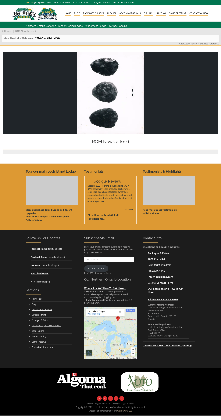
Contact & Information (42, 347)
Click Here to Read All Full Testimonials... (103, 216)
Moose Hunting (39, 336)
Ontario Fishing (39, 314)
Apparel (112, 13)
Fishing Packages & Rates (123, 403)
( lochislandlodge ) (47, 248)
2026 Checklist (156, 259)
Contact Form (126, 2)
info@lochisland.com (104, 2)
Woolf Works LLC (124, 411)
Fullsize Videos (34, 219)
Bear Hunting (38, 330)
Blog (77, 13)
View (47, 216)
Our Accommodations (42, 309)
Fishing (148, 13)
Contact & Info (198, 13)
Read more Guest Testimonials (160, 209)
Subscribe (96, 268)
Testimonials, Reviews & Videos (46, 325)
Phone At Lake (81, 2)
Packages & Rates (93, 13)
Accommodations (130, 13)
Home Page (37, 298)
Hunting (161, 13)
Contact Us (105, 403)
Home (68, 13)
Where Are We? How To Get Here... (105, 288)
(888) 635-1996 (42, 2)
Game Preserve (177, 13)
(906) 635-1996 (62, 2)
